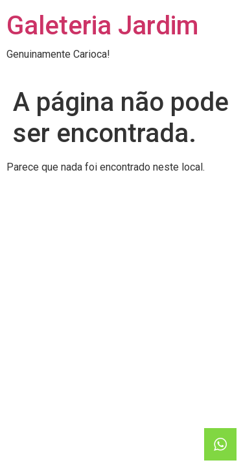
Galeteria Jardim (102, 25)
